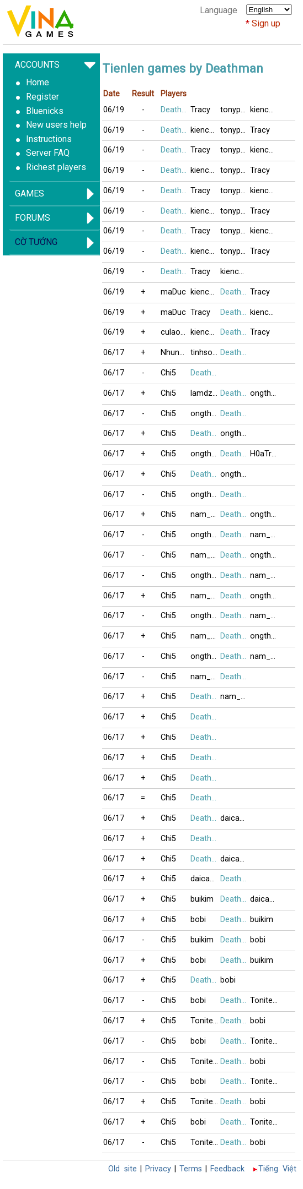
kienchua (265, 109)
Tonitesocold (265, 1000)
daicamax (235, 818)
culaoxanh (175, 332)
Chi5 (168, 373)
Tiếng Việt (277, 1169)
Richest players (56, 167)
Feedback (227, 1169)
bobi (198, 919)
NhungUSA (175, 352)
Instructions (49, 139)
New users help (56, 124)
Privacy (158, 1169)
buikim (202, 899)
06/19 (113, 109)
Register (42, 96)
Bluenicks (44, 111)
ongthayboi (265, 393)
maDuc (173, 292)
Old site (122, 1169)
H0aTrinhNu (265, 454)
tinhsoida (205, 352)
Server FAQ (48, 153)
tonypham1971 (235, 109)
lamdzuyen (205, 393)
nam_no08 (205, 514)
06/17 (113, 352)
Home (37, 82)
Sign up (266, 23)
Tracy (200, 109)
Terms (190, 1169)
